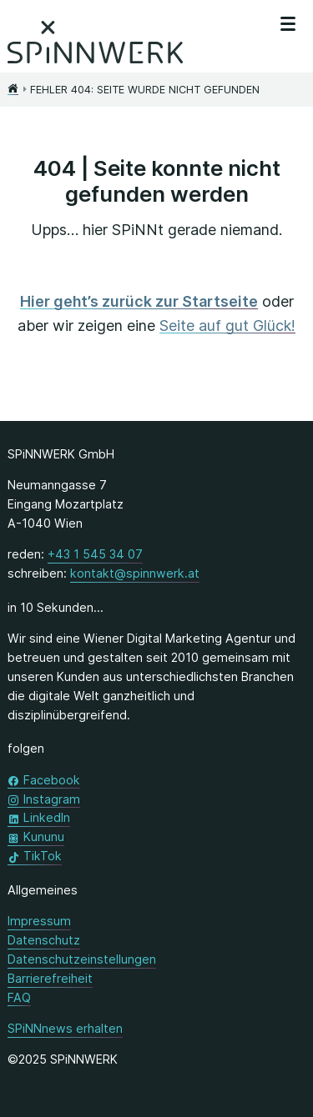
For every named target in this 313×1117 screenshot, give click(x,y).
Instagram (51, 798)
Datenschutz (44, 940)
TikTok (42, 855)
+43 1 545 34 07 (95, 553)
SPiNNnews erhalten (65, 1028)
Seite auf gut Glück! (227, 325)
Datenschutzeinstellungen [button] (82, 959)
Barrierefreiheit (50, 978)
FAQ (19, 997)
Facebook (51, 779)
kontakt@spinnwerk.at (134, 572)
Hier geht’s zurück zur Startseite (139, 301)
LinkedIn (46, 816)
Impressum (39, 921)
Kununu (43, 836)
